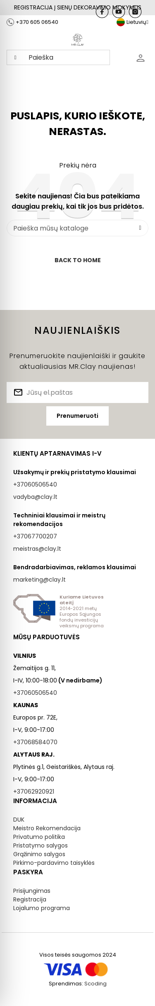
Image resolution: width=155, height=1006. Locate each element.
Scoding (95, 983)
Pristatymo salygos (40, 845)
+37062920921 (33, 791)
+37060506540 (35, 484)
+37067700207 (35, 536)
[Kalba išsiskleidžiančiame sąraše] (132, 22)
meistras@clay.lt (37, 549)
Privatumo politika (39, 837)
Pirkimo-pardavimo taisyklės (54, 863)
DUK (18, 819)
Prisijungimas (31, 891)
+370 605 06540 (37, 22)
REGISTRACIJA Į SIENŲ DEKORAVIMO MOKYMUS (77, 7)
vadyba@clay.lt (35, 497)
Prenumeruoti (77, 416)
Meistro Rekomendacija (47, 828)
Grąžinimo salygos (39, 854)
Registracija (29, 899)
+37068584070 (35, 742)
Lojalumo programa (41, 908)
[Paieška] (77, 228)
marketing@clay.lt (39, 579)
